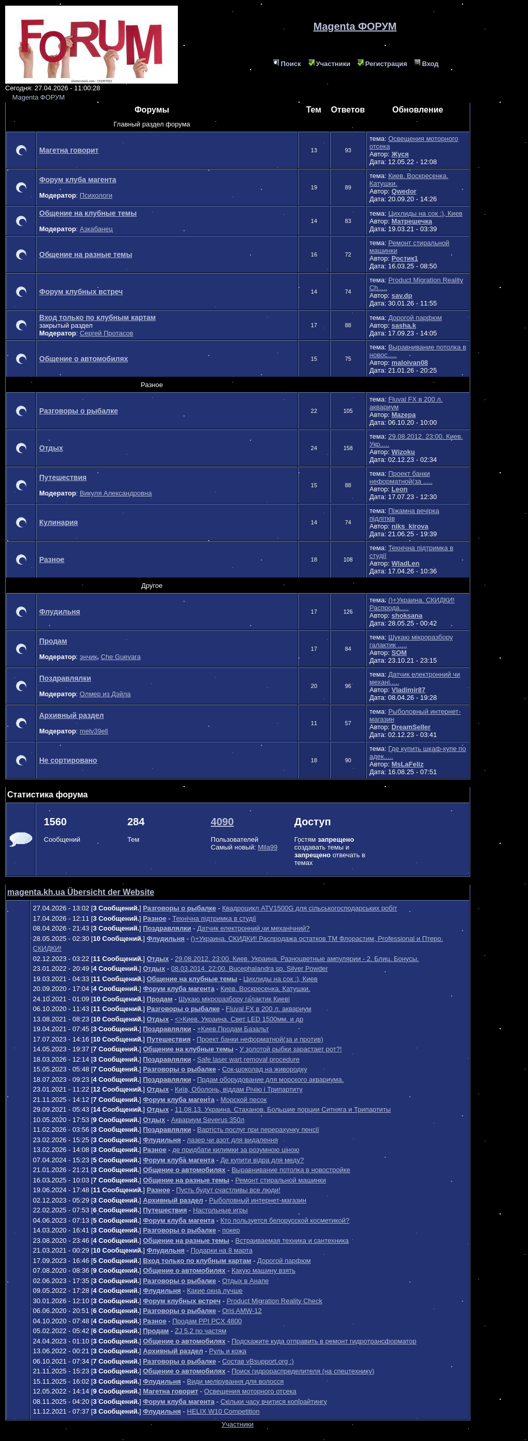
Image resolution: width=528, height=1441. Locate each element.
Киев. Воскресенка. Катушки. (265, 988)
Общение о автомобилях (83, 359)
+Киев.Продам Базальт (233, 1029)
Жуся (399, 154)
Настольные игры (220, 1210)
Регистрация (382, 64)
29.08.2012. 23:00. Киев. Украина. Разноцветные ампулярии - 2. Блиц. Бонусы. (297, 959)
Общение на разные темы (85, 254)
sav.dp (401, 295)
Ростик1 (404, 258)
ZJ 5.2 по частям (200, 1331)
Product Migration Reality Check (274, 1301)
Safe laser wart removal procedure (248, 1059)
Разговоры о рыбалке (78, 411)
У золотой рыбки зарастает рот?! (290, 1049)
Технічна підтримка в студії (214, 918)
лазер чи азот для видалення (232, 1140)
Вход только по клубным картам (97, 317)
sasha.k (403, 325)
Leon (399, 489)
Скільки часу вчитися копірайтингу (274, 1401)
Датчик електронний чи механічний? (253, 928)
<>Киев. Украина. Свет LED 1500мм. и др (239, 1019)
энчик (88, 657)
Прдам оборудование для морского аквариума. (270, 1079)
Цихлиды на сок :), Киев (425, 213)
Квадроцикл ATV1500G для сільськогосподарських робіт (310, 908)
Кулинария (58, 522)
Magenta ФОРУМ (38, 97)
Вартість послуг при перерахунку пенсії (258, 1129)
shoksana (406, 615)
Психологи (96, 195)
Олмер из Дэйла (105, 694)
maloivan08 (409, 362)
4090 (222, 821)
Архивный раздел (71, 715)
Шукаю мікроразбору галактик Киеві (234, 999)
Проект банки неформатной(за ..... (400, 477)
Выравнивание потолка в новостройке (291, 1170)
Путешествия (63, 477)
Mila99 (267, 847)
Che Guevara (120, 657)
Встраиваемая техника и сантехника (292, 1240)
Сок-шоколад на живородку (264, 1069)
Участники (329, 64)
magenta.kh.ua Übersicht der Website (80, 892)
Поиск (287, 64)
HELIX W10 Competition (223, 1411)
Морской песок (244, 1099)
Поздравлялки (65, 678)
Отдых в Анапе (245, 1281)
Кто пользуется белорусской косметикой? (285, 1220)
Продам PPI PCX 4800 (207, 1321)
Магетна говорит (68, 150)
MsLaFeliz (407, 764)
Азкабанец (96, 229)
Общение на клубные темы (88, 213)
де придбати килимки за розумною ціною (235, 1150)
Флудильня (59, 611)
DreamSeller (411, 727)
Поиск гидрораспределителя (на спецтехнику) (303, 1371)
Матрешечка (411, 221)
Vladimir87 (408, 690)
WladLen (405, 563)
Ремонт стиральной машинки (280, 1180)
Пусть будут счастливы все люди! (228, 1190)
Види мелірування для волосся (235, 1381)
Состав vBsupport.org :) (258, 1361)
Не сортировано (68, 760)
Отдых (51, 448)
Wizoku (403, 452)
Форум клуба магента (77, 179)
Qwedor (403, 191)
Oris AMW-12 (242, 1311)
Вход (426, 64)
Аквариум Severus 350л (207, 1120)
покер (231, 1230)
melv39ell (94, 731)
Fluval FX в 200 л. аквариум (268, 1009)
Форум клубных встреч (81, 291)
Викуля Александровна (116, 493)
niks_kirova (409, 526)
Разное (51, 559)
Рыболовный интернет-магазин (257, 1200)
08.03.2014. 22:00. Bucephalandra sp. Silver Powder (249, 968)
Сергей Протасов (107, 333)
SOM (399, 653)
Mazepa (403, 415)
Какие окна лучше (215, 1290)
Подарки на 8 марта (222, 1250)
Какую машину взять (263, 1270)
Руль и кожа (227, 1351)
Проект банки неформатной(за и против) (259, 1039)
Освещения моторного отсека (250, 1391)
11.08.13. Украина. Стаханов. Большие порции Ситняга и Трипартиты (283, 1109)
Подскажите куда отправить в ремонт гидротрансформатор (324, 1341)
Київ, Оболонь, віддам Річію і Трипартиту (239, 1089)
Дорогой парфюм (415, 318)
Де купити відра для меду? (262, 1160)
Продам (53, 641)
